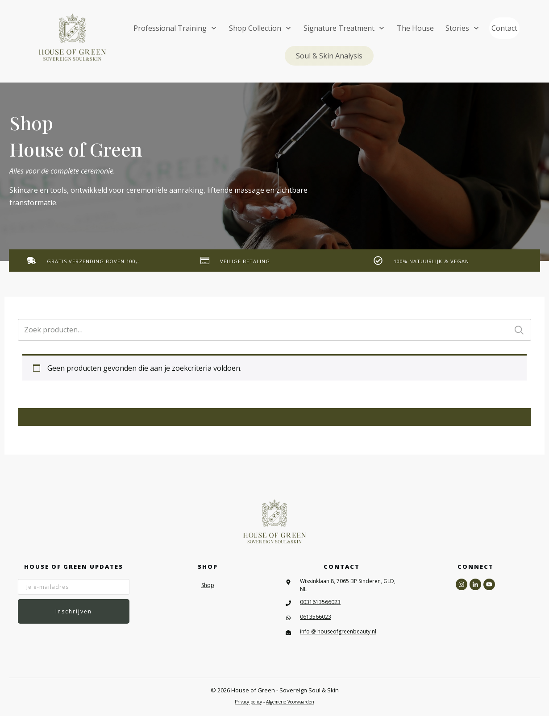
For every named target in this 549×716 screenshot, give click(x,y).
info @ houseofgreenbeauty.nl (338, 631)
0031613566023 (320, 602)
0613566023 (315, 617)
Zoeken (519, 330)
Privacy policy (248, 702)
